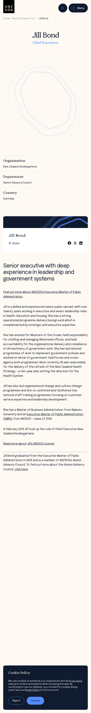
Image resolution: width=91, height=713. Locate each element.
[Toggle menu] (78, 8)
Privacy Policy (32, 690)
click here (21, 469)
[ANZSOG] (8, 6)
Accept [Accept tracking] (35, 700)
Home (6, 18)
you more (77, 681)
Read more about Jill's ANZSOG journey (28, 443)
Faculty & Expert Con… (24, 18)
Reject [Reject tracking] (16, 700)
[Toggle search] (62, 8)
